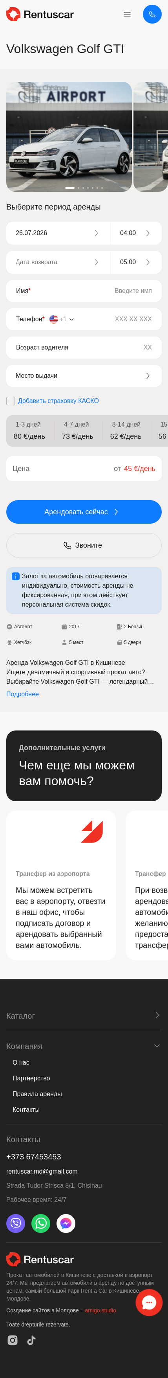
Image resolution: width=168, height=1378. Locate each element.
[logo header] (40, 14)
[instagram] (12, 1340)
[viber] (15, 1223)
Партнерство (31, 1078)
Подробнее (22, 694)
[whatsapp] (40, 1223)
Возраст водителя (42, 347)
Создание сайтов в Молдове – (45, 1310)
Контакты (26, 1109)
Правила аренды (37, 1094)
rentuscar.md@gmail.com (42, 1171)
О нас (21, 1062)
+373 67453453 (33, 1156)
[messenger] (66, 1223)
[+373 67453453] (152, 14)
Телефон (30, 319)
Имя (23, 290)
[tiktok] (31, 1340)
